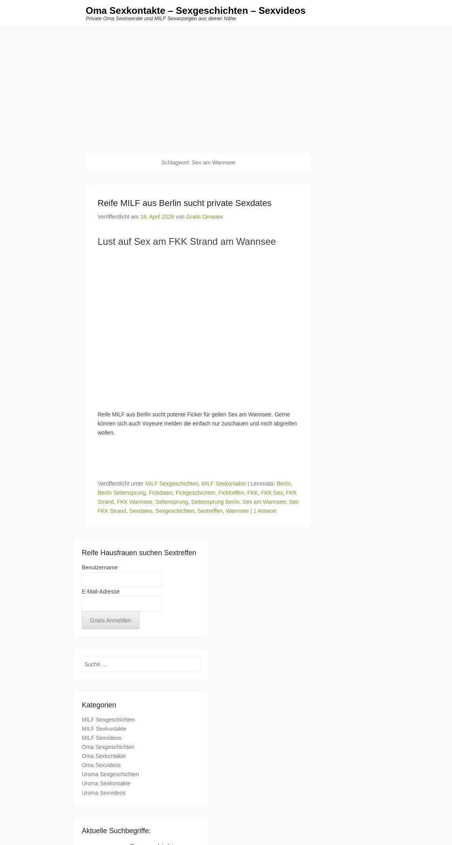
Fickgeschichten (195, 493)
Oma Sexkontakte (104, 756)
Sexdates (140, 511)
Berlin (284, 483)
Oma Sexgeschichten (108, 747)
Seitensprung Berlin (215, 502)
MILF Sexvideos (101, 738)
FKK (252, 493)
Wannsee (237, 511)
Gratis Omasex (204, 217)
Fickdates (161, 493)
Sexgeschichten (174, 511)
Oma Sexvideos (101, 765)
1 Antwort (264, 511)
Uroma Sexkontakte (106, 784)
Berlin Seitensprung (122, 493)
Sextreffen (210, 511)
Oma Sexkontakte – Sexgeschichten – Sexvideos (195, 11)
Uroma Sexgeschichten (110, 774)
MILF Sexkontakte (224, 483)
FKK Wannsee (135, 502)
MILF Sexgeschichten (171, 483)
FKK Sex (272, 493)
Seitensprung (172, 502)
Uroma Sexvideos (104, 793)
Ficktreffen (231, 493)
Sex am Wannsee (264, 502)
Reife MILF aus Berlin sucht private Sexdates (184, 203)
